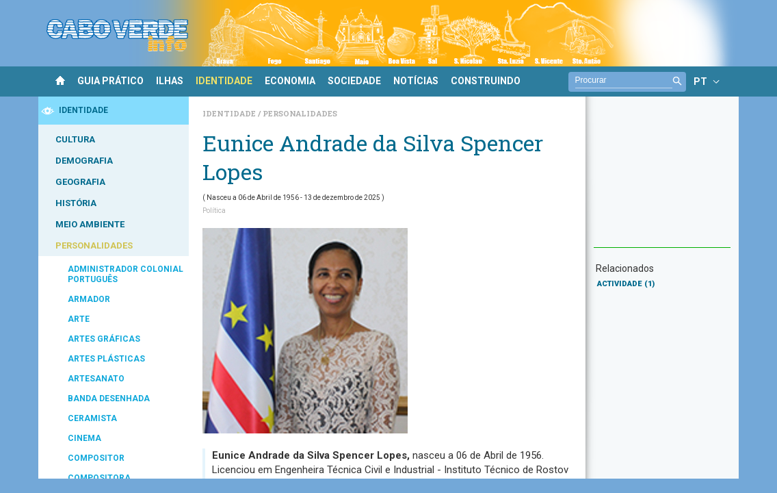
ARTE (79, 319)
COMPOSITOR (96, 458)
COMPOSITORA (99, 478)
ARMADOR (89, 299)
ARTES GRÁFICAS (104, 339)
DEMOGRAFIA (84, 160)
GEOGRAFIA (80, 182)
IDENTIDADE (224, 80)
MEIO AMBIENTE (89, 224)
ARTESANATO (96, 378)
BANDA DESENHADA (109, 398)
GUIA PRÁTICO (110, 80)
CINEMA (84, 438)
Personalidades (300, 113)
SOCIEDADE (354, 80)
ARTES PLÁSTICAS (106, 359)
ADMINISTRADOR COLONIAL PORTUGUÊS (125, 274)
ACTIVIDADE (626, 283)
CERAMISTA (92, 418)
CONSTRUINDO (486, 80)
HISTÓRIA (75, 203)
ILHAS (169, 80)
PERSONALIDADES (94, 245)
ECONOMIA (290, 80)
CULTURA (75, 139)
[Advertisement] (662, 178)
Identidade (230, 113)
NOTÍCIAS (415, 80)
